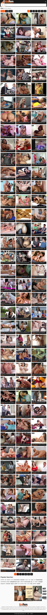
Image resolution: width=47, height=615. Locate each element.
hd (16, 305)
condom (36, 581)
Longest (10, 11)
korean (22, 579)
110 (45, 11)
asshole (28, 583)
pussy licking (3, 473)
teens (17, 67)
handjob (2, 403)
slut (32, 459)
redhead (18, 473)
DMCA (31, 613)
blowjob (2, 221)
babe (2, 179)
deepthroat (13, 581)
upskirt (15, 583)
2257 (28, 613)
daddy (32, 579)
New (6, 11)
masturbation (34, 137)
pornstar (33, 179)
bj (31, 581)
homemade (34, 473)
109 (42, 11)
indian (33, 263)
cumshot (2, 39)
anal (32, 81)
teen (32, 39)
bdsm (25, 583)
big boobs (34, 389)
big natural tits (19, 25)
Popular (2, 11)
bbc (17, 151)
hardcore (33, 25)
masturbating (3, 581)
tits (17, 361)
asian (17, 81)
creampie (2, 25)
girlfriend (34, 583)
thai (31, 583)
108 (39, 11)
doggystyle (3, 583)
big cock (2, 193)
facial (12, 583)
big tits (33, 207)
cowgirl (40, 581)
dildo (17, 375)
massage (33, 501)
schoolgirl (3, 249)
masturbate (39, 579)
